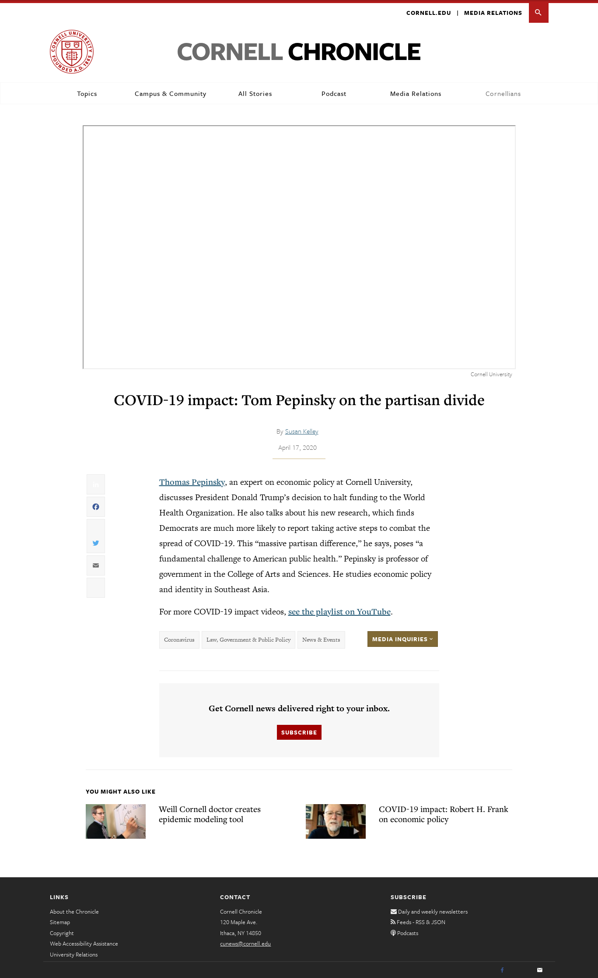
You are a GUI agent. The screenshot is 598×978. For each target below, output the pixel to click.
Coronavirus (179, 639)
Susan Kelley (301, 430)
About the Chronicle (74, 910)
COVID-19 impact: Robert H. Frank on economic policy (443, 812)
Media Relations (493, 11)
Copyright (62, 931)
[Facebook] (502, 969)
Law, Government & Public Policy (248, 639)
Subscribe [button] (299, 731)
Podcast (334, 92)
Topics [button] (87, 92)
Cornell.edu (428, 11)
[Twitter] (521, 969)
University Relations (74, 953)
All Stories (255, 92)
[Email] (540, 969)
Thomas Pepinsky (192, 480)
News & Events (321, 639)
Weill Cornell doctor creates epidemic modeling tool (210, 812)
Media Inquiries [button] (402, 637)
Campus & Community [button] (170, 92)
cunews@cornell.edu (245, 942)
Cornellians (503, 92)
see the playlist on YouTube (339, 610)
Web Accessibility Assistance (84, 942)
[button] (539, 11)
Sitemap (60, 920)
